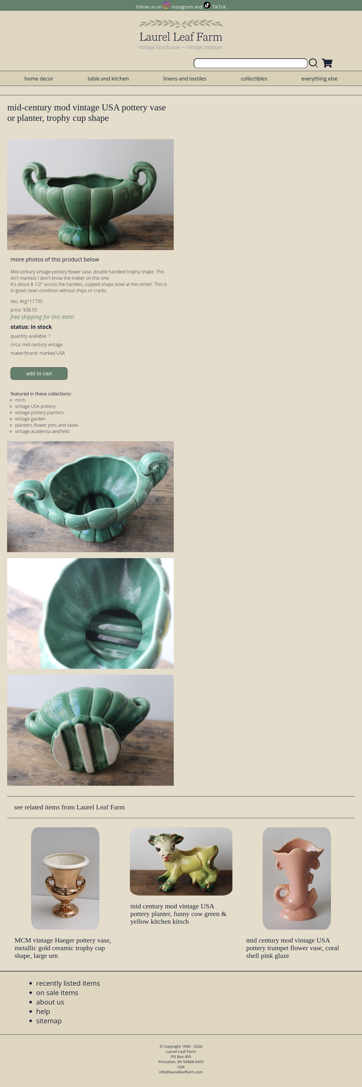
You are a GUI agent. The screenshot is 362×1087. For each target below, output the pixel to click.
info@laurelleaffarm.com (181, 1071)
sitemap (49, 1020)
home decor (38, 78)
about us (50, 1001)
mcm (20, 400)
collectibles (254, 78)
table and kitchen (108, 78)
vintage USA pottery (35, 406)
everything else (320, 78)
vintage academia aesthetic (42, 431)
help (43, 1011)
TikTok (219, 7)
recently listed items (68, 983)
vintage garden (30, 419)
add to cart (39, 373)
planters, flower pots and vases (46, 425)
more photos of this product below (55, 259)
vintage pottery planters (39, 412)
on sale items (57, 992)
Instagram (182, 7)
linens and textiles (184, 78)
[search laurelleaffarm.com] (315, 63)
